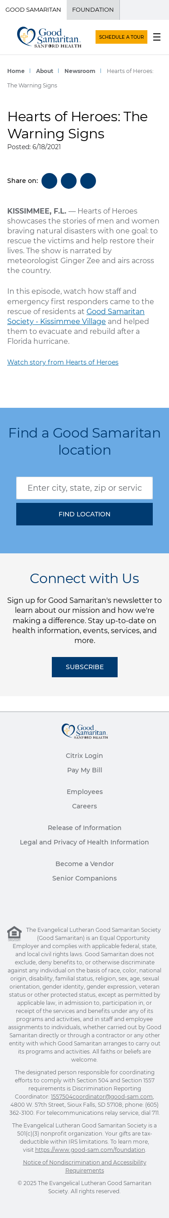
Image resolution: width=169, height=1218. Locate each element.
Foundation (93, 9)
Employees (85, 792)
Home (16, 71)
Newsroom (80, 71)
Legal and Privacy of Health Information (84, 842)
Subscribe (85, 667)
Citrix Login (84, 756)
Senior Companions (84, 878)
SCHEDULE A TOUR (121, 37)
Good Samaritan (33, 9)
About (44, 71)
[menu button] (157, 37)
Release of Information (85, 828)
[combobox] (84, 488)
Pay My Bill (84, 770)
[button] (84, 514)
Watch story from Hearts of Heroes (63, 362)
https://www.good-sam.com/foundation (90, 1149)
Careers (84, 806)
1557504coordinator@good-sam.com (102, 1096)
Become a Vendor (84, 864)
